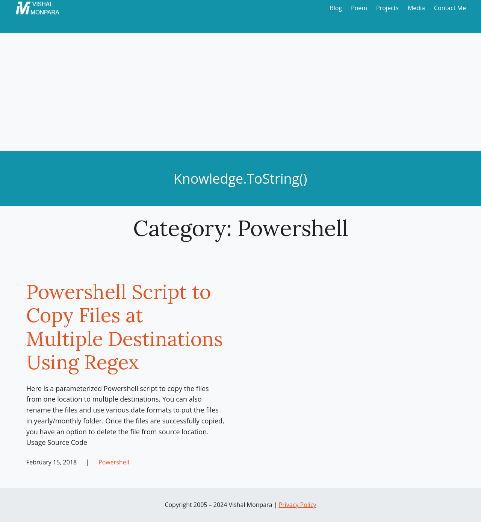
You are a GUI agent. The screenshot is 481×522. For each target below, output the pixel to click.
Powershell (113, 462)
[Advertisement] (240, 94)
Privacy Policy (297, 505)
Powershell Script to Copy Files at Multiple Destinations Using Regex (124, 327)
